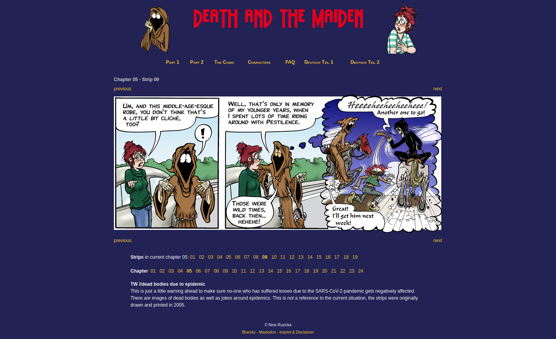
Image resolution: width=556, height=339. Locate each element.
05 (228, 257)
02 (201, 257)
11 (282, 257)
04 (219, 257)
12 (291, 257)
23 (351, 271)
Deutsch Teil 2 (365, 62)
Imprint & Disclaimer (297, 332)
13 (300, 257)
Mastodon (267, 332)
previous (122, 89)
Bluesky (249, 332)
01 (192, 257)
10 (273, 257)
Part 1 (172, 62)
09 (225, 271)
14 (309, 257)
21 (333, 271)
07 (246, 257)
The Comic (224, 62)
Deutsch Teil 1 (318, 62)
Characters (259, 62)
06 (237, 257)
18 (345, 257)
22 (342, 271)
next (437, 89)
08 (255, 257)
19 (355, 257)
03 (210, 257)
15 (318, 257)
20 (324, 271)
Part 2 (196, 62)
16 (328, 257)
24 (360, 271)
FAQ (290, 62)
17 (336, 257)
